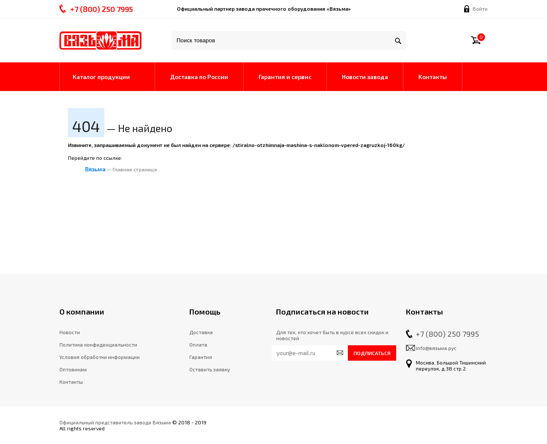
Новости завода (365, 76)
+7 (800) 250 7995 (447, 333)
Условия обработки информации (99, 357)
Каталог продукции (101, 76)
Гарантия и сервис (285, 76)
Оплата (198, 344)
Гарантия (200, 357)
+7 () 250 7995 (101, 9)
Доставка (201, 332)
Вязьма (95, 169)
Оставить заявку (209, 369)
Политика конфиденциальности (98, 344)
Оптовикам (73, 369)
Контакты (432, 76)
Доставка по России (199, 76)
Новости (69, 332)
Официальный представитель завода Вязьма (115, 422)
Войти (480, 9)
